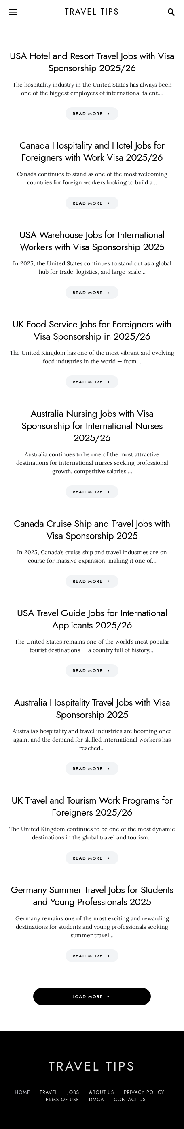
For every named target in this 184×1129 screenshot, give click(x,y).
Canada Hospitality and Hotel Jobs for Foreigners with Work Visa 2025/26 (92, 151)
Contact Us (130, 1099)
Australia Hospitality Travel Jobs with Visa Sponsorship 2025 (92, 708)
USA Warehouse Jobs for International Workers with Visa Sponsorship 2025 (92, 241)
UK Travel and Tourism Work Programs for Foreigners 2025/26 (92, 806)
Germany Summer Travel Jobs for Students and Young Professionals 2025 (92, 895)
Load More (87, 996)
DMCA (96, 1099)
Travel (49, 1092)
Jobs (73, 1092)
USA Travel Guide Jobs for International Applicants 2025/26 (92, 619)
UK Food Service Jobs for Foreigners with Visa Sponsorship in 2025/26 (92, 330)
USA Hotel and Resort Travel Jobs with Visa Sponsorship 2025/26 (92, 62)
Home (22, 1092)
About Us (101, 1092)
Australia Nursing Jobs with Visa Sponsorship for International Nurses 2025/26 (92, 425)
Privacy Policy (144, 1092)
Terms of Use (61, 1099)
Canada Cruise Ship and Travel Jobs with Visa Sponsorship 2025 (92, 529)
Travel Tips (92, 12)
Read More (87, 113)
